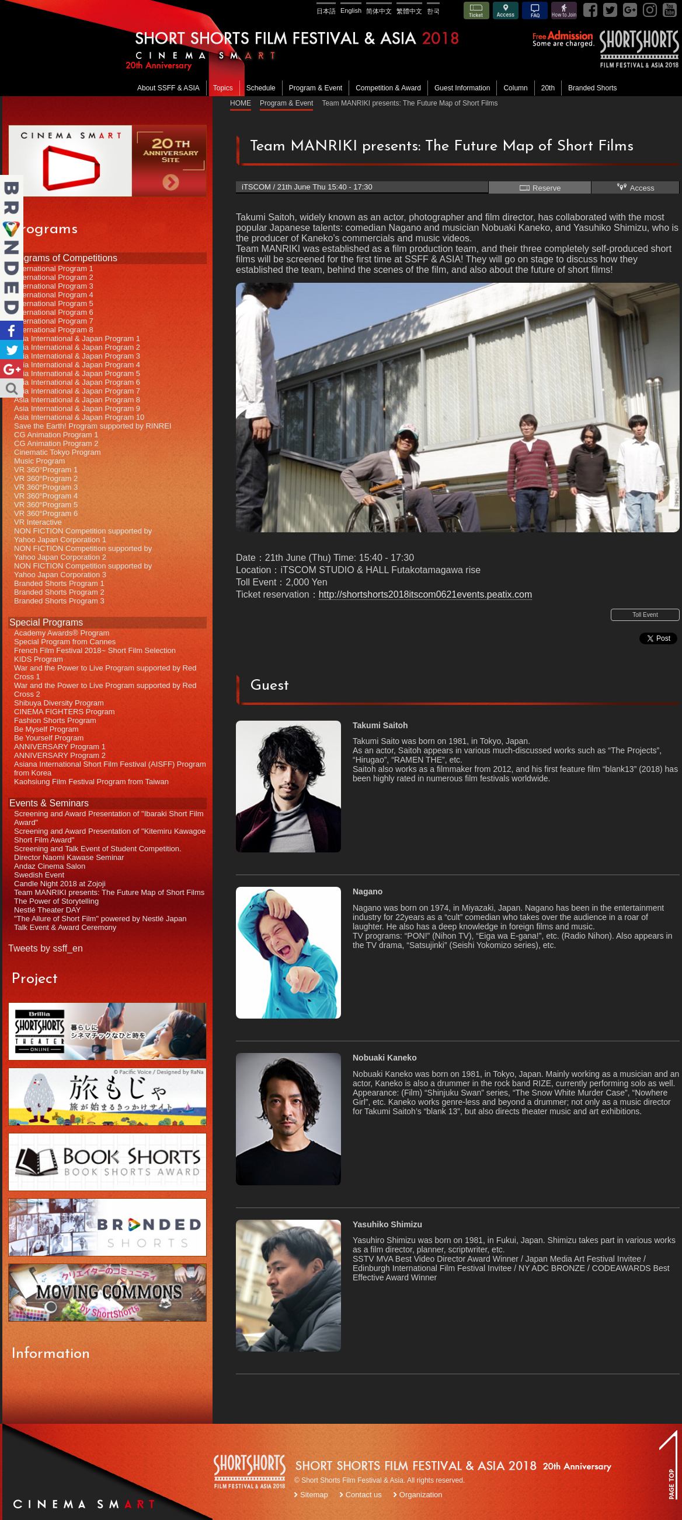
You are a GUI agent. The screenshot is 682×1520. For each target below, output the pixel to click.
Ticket (476, 10)
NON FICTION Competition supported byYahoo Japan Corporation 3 (83, 570)
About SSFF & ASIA (168, 88)
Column (515, 88)
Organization (421, 1494)
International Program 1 (53, 268)
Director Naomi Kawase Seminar (69, 857)
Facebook (11, 330)
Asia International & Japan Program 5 (77, 373)
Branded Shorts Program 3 (59, 600)
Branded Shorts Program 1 (59, 583)
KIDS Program (38, 659)
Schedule (261, 88)
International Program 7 (53, 321)
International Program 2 (53, 277)
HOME (240, 103)
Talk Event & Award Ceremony (65, 927)
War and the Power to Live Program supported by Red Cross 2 (105, 689)
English (350, 10)
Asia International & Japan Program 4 (77, 364)
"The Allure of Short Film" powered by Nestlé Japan (100, 918)
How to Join (564, 10)
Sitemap (314, 1494)
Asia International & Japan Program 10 (79, 417)
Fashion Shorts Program (55, 720)
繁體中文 (409, 11)
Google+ (11, 368)
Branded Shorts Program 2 (59, 592)
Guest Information (462, 88)
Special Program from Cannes (65, 641)
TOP (668, 1465)
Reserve (540, 188)
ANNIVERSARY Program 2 (60, 755)
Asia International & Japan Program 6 (77, 382)
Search (11, 388)
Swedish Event (39, 874)
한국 (433, 11)
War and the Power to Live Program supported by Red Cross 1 (105, 672)
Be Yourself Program (48, 737)
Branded (11, 248)
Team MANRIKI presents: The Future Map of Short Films (109, 892)
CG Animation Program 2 (56, 443)
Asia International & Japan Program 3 (77, 356)
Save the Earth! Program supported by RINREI (93, 426)
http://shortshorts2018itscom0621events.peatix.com (426, 594)
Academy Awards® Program (61, 633)
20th (548, 88)
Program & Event (315, 88)
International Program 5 (53, 303)
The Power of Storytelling (56, 901)
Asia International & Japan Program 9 (77, 408)
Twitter (11, 349)
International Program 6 (53, 312)
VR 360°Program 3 (46, 487)
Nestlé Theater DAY (47, 909)
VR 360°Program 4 (46, 496)
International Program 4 (53, 294)
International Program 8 (53, 329)
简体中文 (379, 11)
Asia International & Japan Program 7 (77, 391)
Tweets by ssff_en (45, 948)
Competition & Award (388, 88)
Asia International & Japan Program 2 (77, 347)
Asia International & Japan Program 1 (77, 338)
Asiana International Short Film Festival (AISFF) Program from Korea (110, 768)
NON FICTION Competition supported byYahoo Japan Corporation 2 (83, 552)
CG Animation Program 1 (56, 434)
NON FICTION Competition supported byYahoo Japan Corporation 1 (83, 535)
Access (506, 10)
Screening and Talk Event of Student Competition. (98, 848)
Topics (223, 88)
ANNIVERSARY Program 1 (60, 746)
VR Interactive (38, 522)
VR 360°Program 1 (46, 469)
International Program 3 (53, 286)
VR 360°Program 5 (46, 504)
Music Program (39, 461)
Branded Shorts (592, 88)
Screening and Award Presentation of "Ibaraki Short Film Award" (109, 818)
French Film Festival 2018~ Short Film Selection (95, 650)
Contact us (364, 1494)
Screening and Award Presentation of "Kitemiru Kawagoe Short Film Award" (110, 835)
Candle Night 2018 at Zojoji (60, 883)
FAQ (535, 10)
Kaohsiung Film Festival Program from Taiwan (91, 781)
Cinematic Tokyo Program (57, 452)
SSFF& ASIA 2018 (639, 49)
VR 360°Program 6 (46, 513)
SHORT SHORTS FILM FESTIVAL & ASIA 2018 (343, 48)
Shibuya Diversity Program (59, 702)
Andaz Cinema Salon (49, 866)
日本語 (326, 11)
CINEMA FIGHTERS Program (64, 711)
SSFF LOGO (250, 1473)
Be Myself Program (46, 729)
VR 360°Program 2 (46, 478)
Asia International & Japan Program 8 (77, 399)
